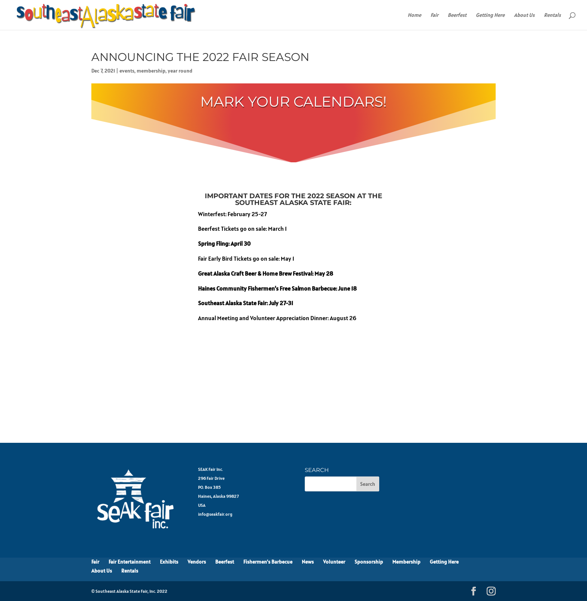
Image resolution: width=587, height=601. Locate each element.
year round (180, 70)
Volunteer (334, 561)
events (126, 70)
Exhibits (169, 561)
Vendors (197, 561)
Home (414, 15)
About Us (524, 15)
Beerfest (457, 15)
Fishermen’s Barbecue (267, 561)
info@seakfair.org (215, 514)
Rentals (552, 15)
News (308, 561)
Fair (434, 15)
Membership (406, 561)
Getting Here (490, 15)
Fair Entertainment (129, 561)
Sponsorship (369, 561)
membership (151, 70)
